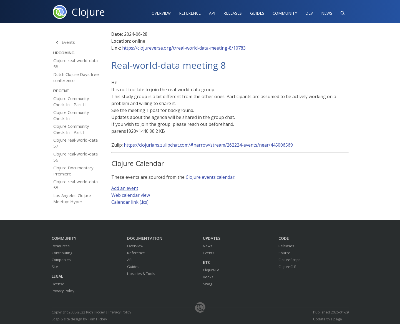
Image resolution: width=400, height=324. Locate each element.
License (58, 283)
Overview (161, 13)
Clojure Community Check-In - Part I (71, 129)
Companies (61, 259)
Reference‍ (190, 13)
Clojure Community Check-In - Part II (71, 101)
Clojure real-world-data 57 (75, 143)
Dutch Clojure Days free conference (76, 77)
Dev (309, 13)
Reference (136, 252)
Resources (61, 245)
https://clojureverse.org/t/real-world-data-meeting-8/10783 (184, 48)
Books (208, 276)
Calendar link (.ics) (130, 202)
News (326, 13)
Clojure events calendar (210, 177)
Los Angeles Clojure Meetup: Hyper (72, 198)
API (212, 13)
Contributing (62, 252)
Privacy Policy (63, 290)
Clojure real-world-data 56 (75, 157)
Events (64, 42)
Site (55, 266)
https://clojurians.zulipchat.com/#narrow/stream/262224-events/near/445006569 (208, 145)
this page (334, 319)
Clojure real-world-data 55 (75, 184)
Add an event (124, 188)
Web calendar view (130, 195)
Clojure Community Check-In (71, 115)
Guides (257, 13)
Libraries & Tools (141, 273)
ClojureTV (211, 269)
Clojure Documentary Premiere (73, 171)
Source (284, 252)
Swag (207, 283)
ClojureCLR (287, 266)
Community (285, 13)
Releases (232, 13)
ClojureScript (289, 259)
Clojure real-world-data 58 (75, 63)
